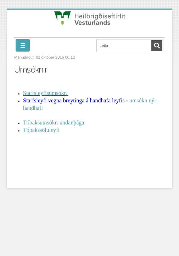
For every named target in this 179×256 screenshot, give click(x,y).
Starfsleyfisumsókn (45, 93)
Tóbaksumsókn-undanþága (53, 122)
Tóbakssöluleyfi (41, 130)
